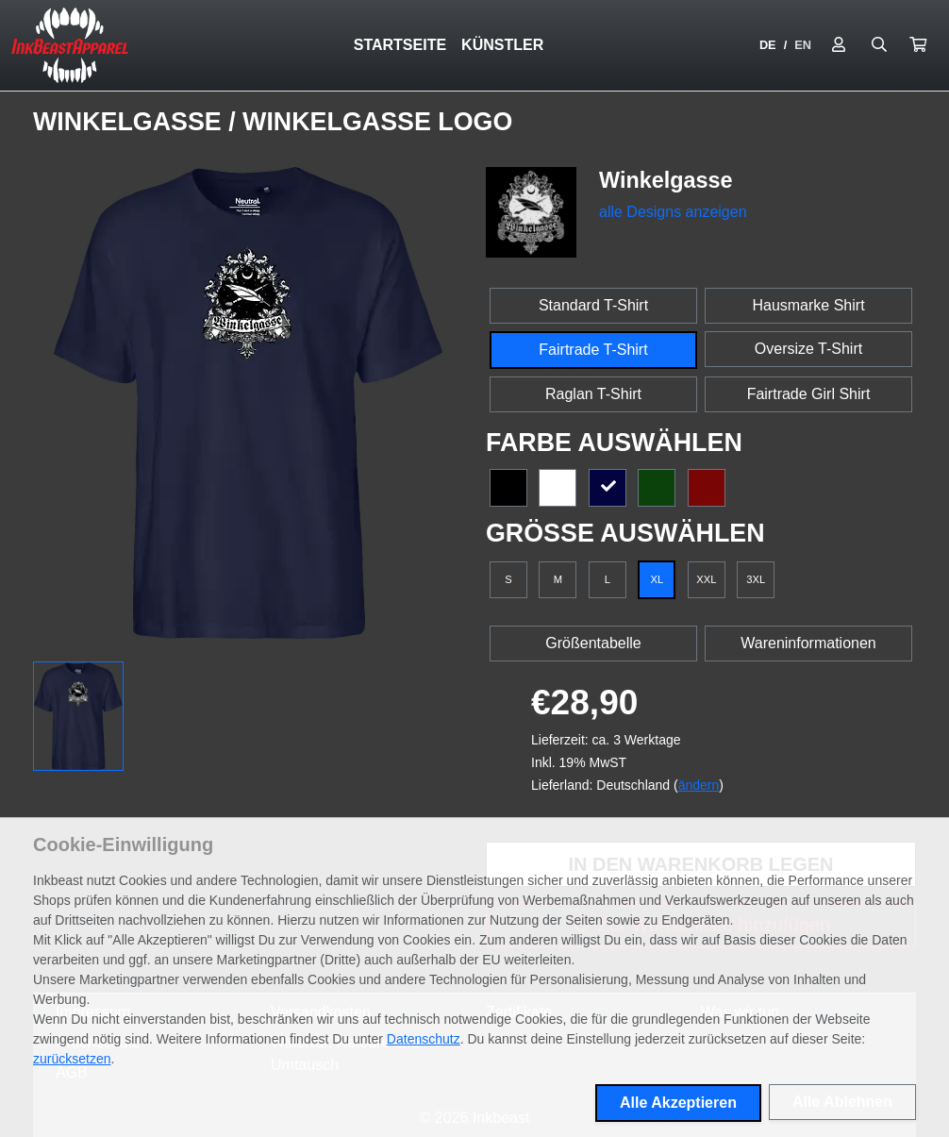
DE (767, 45)
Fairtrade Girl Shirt (809, 394)
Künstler (502, 45)
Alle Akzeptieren (678, 1103)
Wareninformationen (808, 643)
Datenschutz (423, 1038)
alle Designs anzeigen (673, 212)
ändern (699, 785)
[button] (918, 45)
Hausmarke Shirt (808, 305)
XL (657, 579)
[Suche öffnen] (879, 45)
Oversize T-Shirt (808, 349)
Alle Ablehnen (842, 1102)
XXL (706, 579)
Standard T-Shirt (593, 305)
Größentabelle (593, 643)
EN (802, 45)
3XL (755, 579)
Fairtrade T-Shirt (593, 350)
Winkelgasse (130, 122)
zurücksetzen (71, 1058)
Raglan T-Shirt (593, 394)
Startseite (400, 45)
